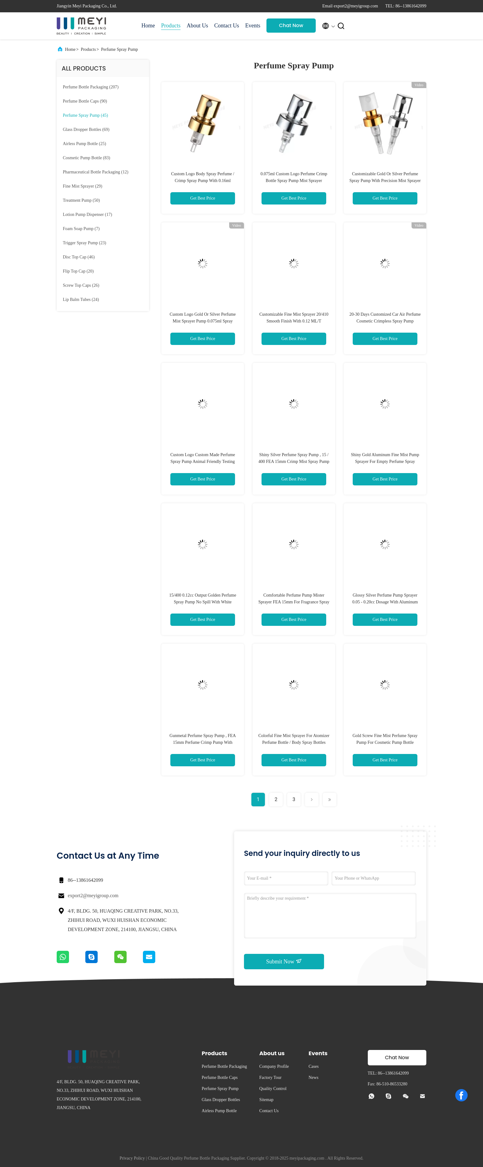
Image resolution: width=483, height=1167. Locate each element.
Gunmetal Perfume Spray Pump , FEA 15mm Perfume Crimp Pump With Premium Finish (202, 742)
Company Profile (274, 1066)
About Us (197, 25)
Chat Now (291, 25)
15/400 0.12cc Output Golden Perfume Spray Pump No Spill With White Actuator (202, 602)
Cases (314, 1066)
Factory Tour (270, 1077)
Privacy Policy (132, 1158)
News (314, 1077)
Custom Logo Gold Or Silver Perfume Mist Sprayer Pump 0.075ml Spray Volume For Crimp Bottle (203, 321)
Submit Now (284, 961)
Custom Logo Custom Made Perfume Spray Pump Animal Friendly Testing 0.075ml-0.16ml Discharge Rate (202, 461)
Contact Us (226, 25)
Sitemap (266, 1099)
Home (148, 25)
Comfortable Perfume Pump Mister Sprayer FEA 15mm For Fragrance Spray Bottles (294, 602)
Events (252, 25)
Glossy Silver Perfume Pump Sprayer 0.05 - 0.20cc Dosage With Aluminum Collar (385, 602)
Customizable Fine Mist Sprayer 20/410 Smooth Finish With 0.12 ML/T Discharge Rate (293, 321)
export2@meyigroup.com (93, 895)
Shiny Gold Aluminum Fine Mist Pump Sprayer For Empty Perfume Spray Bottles (385, 461)
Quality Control (272, 1088)
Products (171, 25)
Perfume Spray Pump (119, 49)
